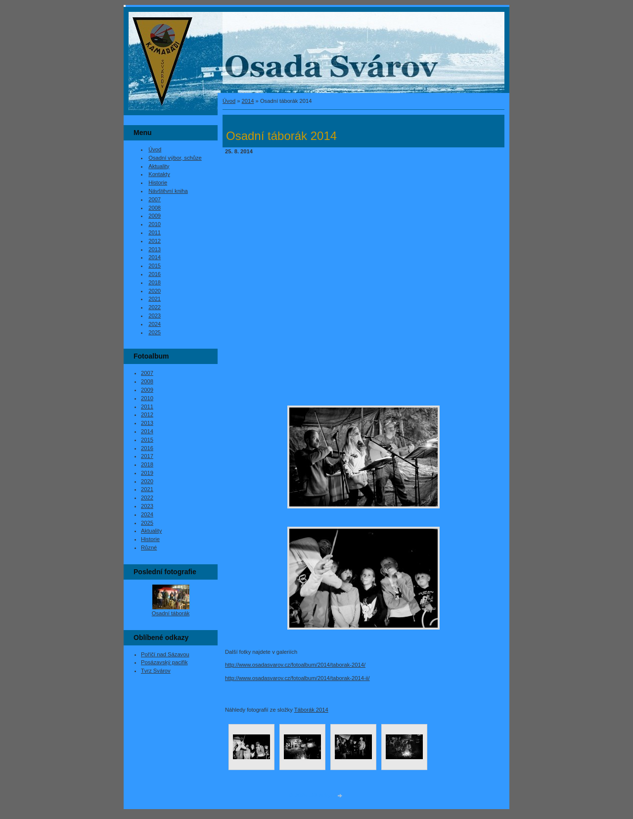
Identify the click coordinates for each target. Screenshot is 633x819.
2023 (154, 315)
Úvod (229, 101)
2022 (154, 307)
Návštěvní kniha (168, 191)
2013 (154, 249)
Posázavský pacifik (164, 662)
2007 (154, 199)
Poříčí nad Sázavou (165, 654)
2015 (154, 266)
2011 (154, 232)
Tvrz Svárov (156, 671)
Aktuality (158, 166)
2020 (154, 291)
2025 (154, 332)
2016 (154, 274)
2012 (154, 241)
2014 (248, 101)
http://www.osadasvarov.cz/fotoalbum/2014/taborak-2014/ (295, 665)
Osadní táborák (171, 613)
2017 (147, 456)
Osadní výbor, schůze (175, 158)
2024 (154, 324)
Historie (157, 182)
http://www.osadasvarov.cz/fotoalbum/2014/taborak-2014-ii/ (297, 678)
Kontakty (159, 174)
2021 (154, 299)
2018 (154, 282)
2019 (147, 473)
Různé (149, 547)
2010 (154, 224)
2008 (154, 208)
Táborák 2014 (311, 710)
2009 (154, 216)
